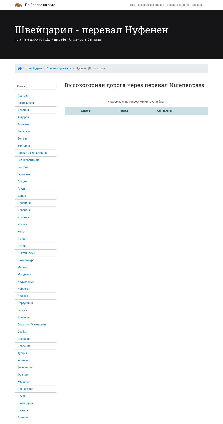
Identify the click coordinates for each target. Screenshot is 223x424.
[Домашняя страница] (18, 4)
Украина (23, 360)
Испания (23, 217)
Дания (22, 195)
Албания (23, 110)
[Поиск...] (35, 86)
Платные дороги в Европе (147, 4)
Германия (24, 174)
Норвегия (24, 288)
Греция (22, 181)
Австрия (23, 95)
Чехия (21, 396)
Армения (23, 124)
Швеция (23, 410)
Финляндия (25, 367)
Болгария (24, 145)
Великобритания (28, 160)
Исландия (24, 210)
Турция (22, 353)
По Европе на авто (40, 5)
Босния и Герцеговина (32, 153)
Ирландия (24, 203)
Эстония (23, 417)
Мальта (22, 267)
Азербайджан (27, 102)
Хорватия (24, 381)
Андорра (23, 117)
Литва (22, 245)
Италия (22, 224)
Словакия (24, 338)
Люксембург (26, 260)
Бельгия (23, 138)
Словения (24, 346)
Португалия (25, 303)
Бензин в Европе (178, 4)
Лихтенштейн (26, 253)
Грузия (22, 188)
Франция (23, 374)
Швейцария (25, 403)
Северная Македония (32, 324)
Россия (22, 310)
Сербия (22, 331)
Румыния (24, 317)
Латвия (22, 238)
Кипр (21, 231)
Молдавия (24, 274)
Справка (197, 4)
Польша (23, 296)
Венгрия (23, 167)
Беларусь (24, 131)
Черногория (25, 389)
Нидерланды (26, 281)
